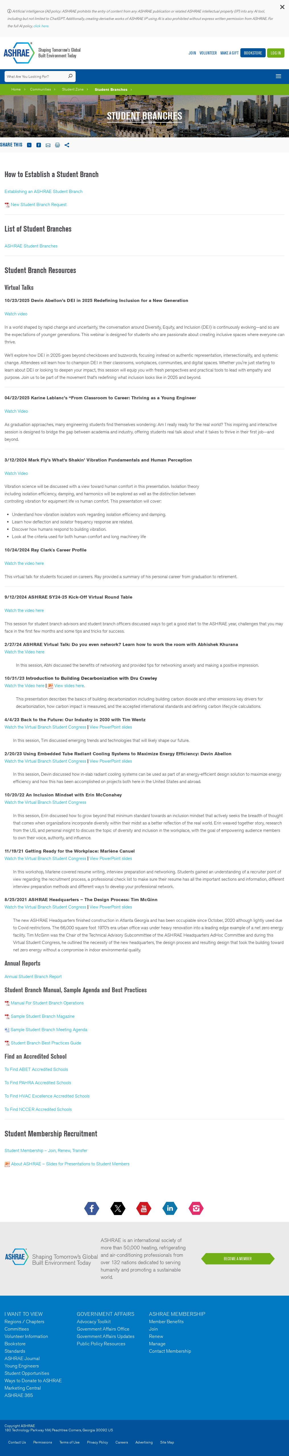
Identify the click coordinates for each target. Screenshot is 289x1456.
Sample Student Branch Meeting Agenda (49, 1029)
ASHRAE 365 (19, 1395)
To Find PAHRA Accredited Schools (38, 1082)
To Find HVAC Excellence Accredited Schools (47, 1096)
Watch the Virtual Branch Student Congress (45, 727)
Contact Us (17, 1442)
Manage (157, 1343)
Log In (276, 53)
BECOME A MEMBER (238, 1258)
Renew (156, 1336)
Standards (15, 1351)
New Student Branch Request (39, 204)
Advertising (144, 1442)
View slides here (69, 685)
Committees (17, 1329)
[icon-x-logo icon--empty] (118, 1209)
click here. (41, 26)
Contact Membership (170, 1351)
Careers (121, 1442)
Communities (40, 89)
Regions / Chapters (24, 1321)
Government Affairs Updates (106, 1336)
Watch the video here (24, 563)
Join (192, 53)
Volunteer (208, 53)
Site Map (167, 1442)
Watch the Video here (24, 651)
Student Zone (73, 89)
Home (16, 89)
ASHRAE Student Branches (31, 246)
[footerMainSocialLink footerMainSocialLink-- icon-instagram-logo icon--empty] (196, 1209)
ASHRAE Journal (22, 1358)
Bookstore (253, 53)
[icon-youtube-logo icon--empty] (144, 1209)
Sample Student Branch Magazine (43, 1016)
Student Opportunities (27, 1373)
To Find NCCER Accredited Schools (38, 1109)
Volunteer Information (26, 1336)
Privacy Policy (97, 1442)
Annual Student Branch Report (33, 976)
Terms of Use (69, 1442)
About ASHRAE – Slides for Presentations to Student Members (70, 1164)
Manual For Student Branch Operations (47, 1003)
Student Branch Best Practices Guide (46, 1043)
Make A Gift (229, 53)
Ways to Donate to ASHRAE (33, 1380)
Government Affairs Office (103, 1329)
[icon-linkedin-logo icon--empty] (170, 1209)
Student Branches (111, 89)
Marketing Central (23, 1388)
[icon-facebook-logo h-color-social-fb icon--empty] (92, 1209)
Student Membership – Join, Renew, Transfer (46, 1150)
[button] (282, 8)
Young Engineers (22, 1366)
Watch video (16, 313)
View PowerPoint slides (111, 727)
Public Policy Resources (101, 1343)
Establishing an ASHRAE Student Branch (43, 191)
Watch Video (16, 411)
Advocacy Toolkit (94, 1321)
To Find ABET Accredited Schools (36, 1069)
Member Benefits (166, 1321)
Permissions (42, 1442)
